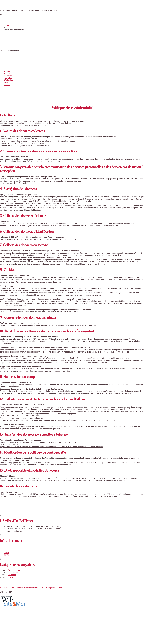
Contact (7, 85)
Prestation (8, 76)
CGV (41, 588)
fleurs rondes (13, 572)
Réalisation (8, 80)
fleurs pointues (14, 570)
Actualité (7, 73)
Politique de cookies (54, 588)
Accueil (7, 71)
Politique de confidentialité (27, 588)
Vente (6, 82)
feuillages (12, 575)
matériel (10, 577)
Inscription (8, 78)
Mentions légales (7, 588)
